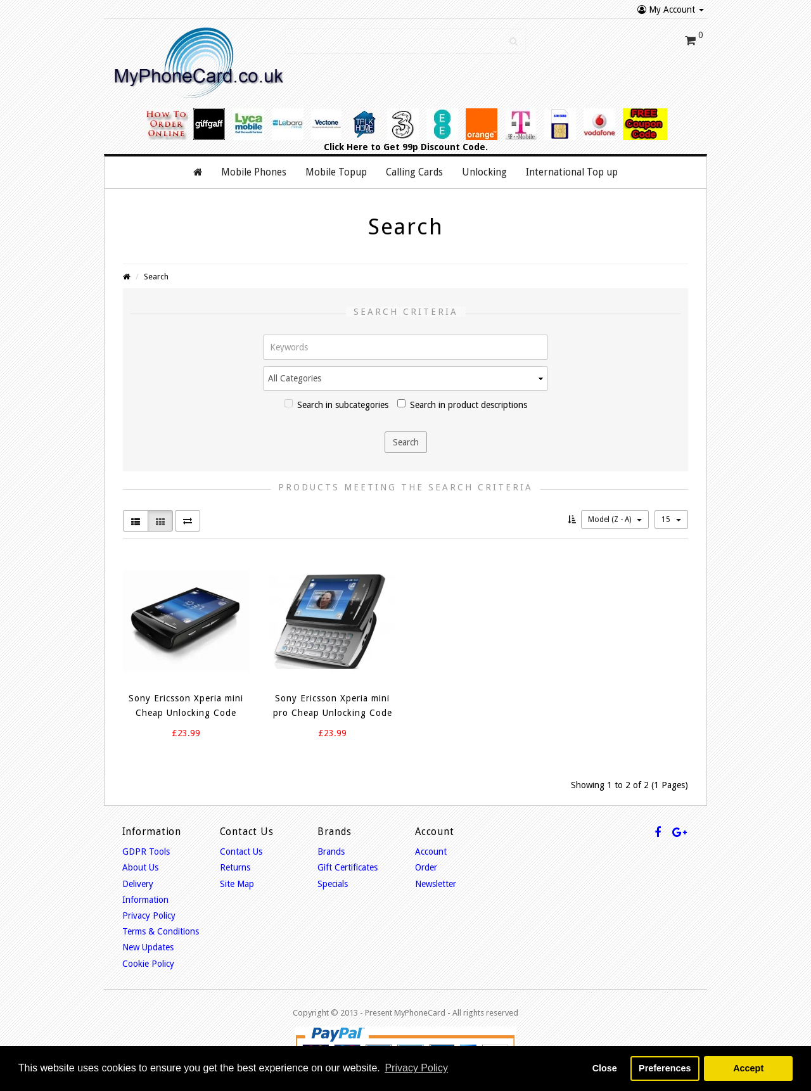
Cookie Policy (148, 964)
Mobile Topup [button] (336, 172)
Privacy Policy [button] (416, 1067)
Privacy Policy (149, 915)
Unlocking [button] (484, 172)
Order (426, 867)
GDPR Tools (146, 851)
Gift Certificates (347, 867)
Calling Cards (414, 172)
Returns (235, 867)
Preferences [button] (665, 1068)
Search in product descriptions (462, 404)
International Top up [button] (572, 172)
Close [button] (604, 1068)
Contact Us (241, 851)
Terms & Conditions (160, 931)
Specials (332, 884)
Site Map (237, 884)
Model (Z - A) (615, 519)
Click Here (346, 147)
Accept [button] (748, 1068)
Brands (331, 851)
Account (431, 851)
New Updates (148, 947)
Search (156, 276)
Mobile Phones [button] (253, 172)
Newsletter (435, 884)
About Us (140, 867)
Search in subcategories (336, 404)
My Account (670, 9)
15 (671, 519)
